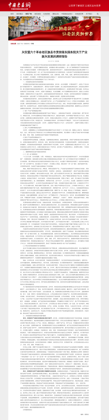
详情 (32, 43)
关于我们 (89, 14)
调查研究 (27, 43)
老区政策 (37, 14)
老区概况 (19, 14)
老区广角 (28, 14)
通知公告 (55, 14)
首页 (12, 14)
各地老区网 (79, 14)
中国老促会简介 (67, 14)
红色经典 (46, 14)
